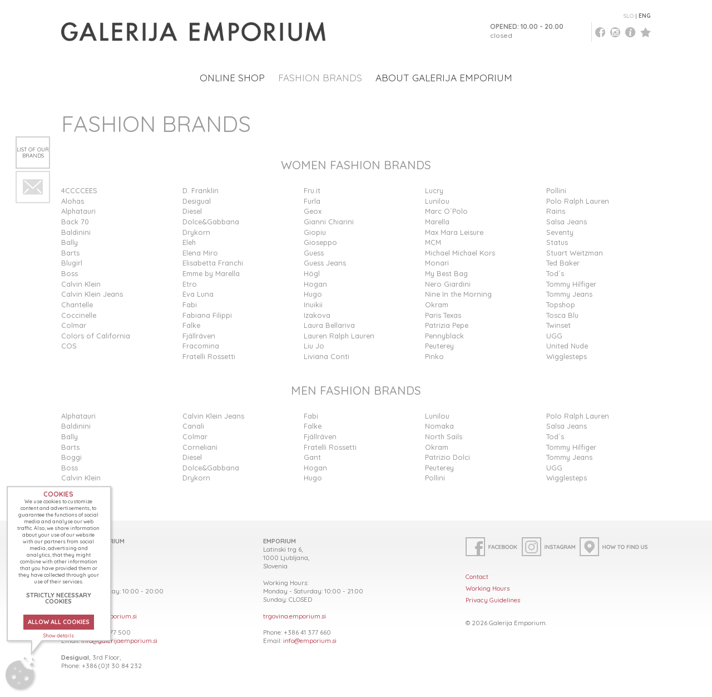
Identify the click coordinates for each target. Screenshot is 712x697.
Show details (58, 635)
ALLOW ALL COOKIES (59, 622)
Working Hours (488, 588)
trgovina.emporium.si (294, 616)
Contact (477, 576)
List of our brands (33, 152)
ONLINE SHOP (232, 78)
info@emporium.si (310, 640)
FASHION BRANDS (320, 78)
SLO (629, 15)
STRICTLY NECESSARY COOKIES (58, 598)
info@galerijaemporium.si (119, 640)
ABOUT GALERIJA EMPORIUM (443, 78)
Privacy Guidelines (493, 600)
